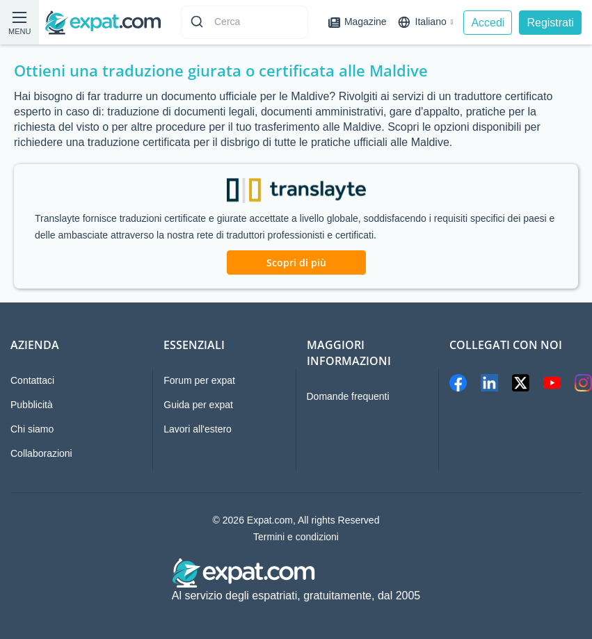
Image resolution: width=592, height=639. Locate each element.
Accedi (487, 23)
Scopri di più (296, 262)
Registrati (550, 23)
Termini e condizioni (296, 536)
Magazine (357, 22)
